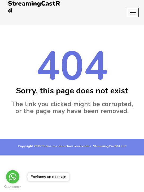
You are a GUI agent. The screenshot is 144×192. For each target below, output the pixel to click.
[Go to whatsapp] (12, 176)
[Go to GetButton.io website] (12, 186)
